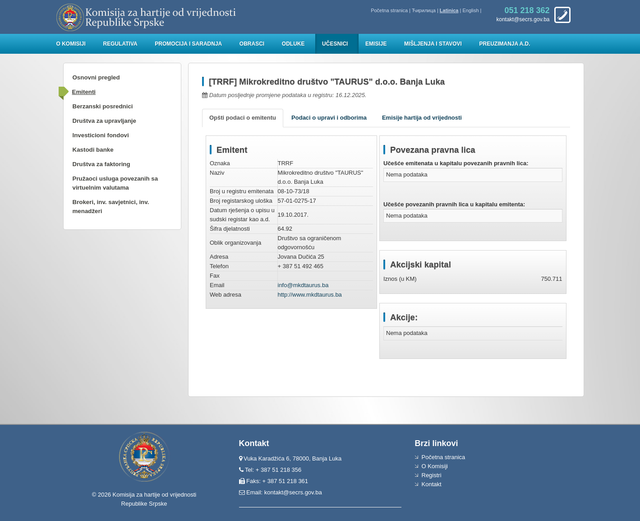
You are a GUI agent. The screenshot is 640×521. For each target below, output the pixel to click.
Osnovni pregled (96, 77)
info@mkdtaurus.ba (303, 285)
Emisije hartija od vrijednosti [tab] (422, 117)
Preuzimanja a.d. (504, 44)
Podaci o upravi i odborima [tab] (329, 117)
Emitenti (84, 91)
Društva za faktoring (101, 164)
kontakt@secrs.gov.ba (293, 492)
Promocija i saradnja (188, 44)
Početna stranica (389, 10)
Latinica (449, 10)
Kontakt (432, 484)
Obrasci (251, 44)
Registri (432, 475)
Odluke (293, 44)
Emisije (376, 44)
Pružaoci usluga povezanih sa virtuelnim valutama (115, 183)
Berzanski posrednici (103, 106)
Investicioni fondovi (101, 135)
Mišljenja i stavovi (433, 44)
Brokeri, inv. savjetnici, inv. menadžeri (111, 206)
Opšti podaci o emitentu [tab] (242, 117)
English (470, 10)
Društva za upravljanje (104, 120)
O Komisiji (71, 44)
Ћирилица (424, 10)
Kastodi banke (93, 149)
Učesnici (335, 44)
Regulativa (120, 44)
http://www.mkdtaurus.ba (310, 294)
